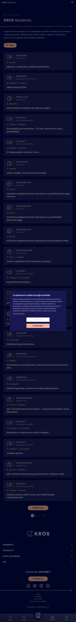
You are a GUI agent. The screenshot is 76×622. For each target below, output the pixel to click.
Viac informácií (18, 316)
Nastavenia (24, 323)
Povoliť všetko (52, 323)
